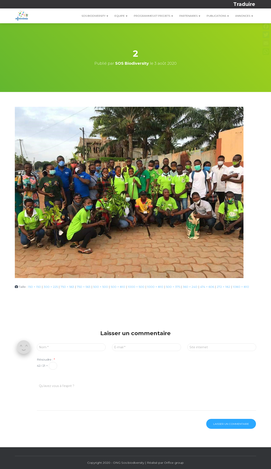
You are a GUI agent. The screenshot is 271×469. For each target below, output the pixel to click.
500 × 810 (118, 287)
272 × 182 (223, 287)
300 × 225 (51, 287)
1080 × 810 (241, 287)
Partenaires (189, 15)
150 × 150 (34, 287)
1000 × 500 (136, 287)
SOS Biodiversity (95, 15)
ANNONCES (244, 15)
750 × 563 (67, 287)
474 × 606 (207, 287)
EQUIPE (121, 15)
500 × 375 (173, 287)
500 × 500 (100, 287)
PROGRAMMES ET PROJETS (153, 15)
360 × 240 (190, 287)
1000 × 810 (155, 287)
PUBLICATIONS (218, 15)
